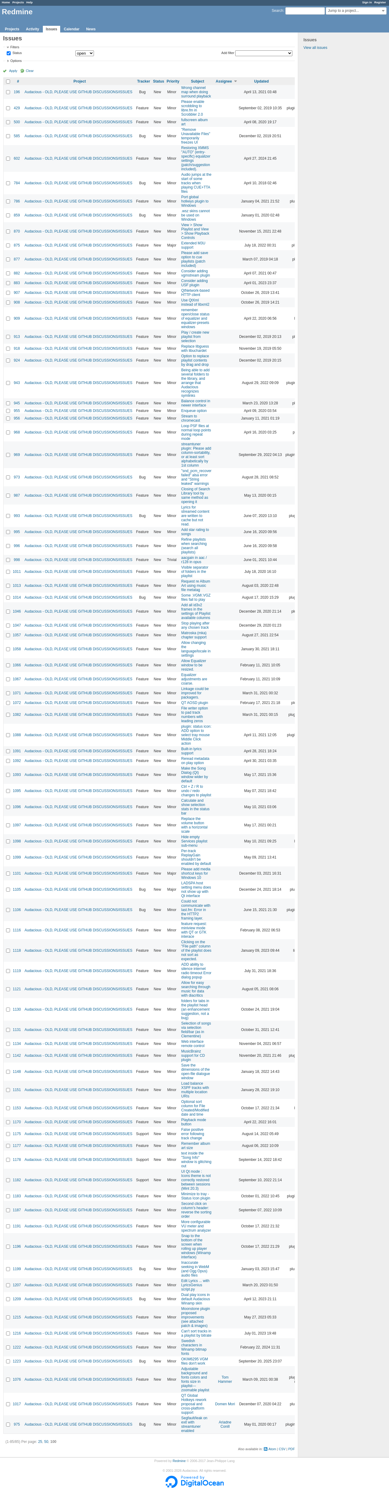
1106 (17, 910)
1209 (17, 1299)
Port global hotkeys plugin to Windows (194, 201)
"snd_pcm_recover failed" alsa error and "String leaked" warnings (196, 477)
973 (17, 477)
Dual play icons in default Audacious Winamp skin (195, 1299)
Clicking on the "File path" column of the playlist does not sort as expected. (196, 950)
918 (17, 348)
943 (17, 383)
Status (17, 53)
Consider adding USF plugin (194, 283)
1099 (17, 857)
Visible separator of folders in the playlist (194, 571)
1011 (17, 572)
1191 (17, 1226)
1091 (17, 751)
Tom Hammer (225, 1379)
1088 (17, 735)
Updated (261, 81)
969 (17, 455)
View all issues (315, 48)
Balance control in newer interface (195, 403)
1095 (17, 791)
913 (17, 337)
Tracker (143, 81)
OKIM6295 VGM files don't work (194, 1361)
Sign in (367, 2)
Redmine (179, 1461)
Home (6, 2)
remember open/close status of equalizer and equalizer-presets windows (195, 318)
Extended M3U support (193, 245)
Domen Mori (225, 1404)
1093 (17, 775)
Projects (18, 2)
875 (17, 245)
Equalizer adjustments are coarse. (194, 679)
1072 (17, 703)
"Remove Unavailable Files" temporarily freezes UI (195, 136)
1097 (17, 825)
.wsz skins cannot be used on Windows (195, 215)
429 (17, 108)
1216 (17, 1333)
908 (17, 302)
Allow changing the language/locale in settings (196, 649)
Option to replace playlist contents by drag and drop (195, 360)
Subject (197, 81)
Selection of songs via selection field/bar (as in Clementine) (196, 1029)
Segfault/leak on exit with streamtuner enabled (194, 1424)
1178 (17, 1160)
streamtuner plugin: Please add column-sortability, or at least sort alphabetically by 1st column (196, 455)
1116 (17, 930)
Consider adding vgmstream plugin (195, 273)
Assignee (224, 81)
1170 (17, 1122)
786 (17, 201)
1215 (17, 1317)
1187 (17, 1210)
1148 (17, 1072)
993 (17, 516)
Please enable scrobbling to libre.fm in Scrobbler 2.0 (192, 108)
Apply (13, 71)
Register (380, 2)
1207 (17, 1285)
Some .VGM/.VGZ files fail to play (196, 597)
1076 (17, 1379)
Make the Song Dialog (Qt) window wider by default (194, 774)
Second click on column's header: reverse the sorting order (196, 1210)
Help (29, 2)
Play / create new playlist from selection (195, 336)
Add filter (227, 53)
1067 (17, 679)
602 (17, 158)
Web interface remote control (193, 1043)
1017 (17, 1404)
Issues (51, 29)
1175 (17, 1134)
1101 (17, 873)
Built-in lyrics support (191, 751)
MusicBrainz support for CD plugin (193, 1055)
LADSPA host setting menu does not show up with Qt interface (196, 889)
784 (17, 183)
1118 (17, 950)
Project (80, 81)
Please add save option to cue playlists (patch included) (194, 259)
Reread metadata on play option (195, 761)
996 (17, 546)
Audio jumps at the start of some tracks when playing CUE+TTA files (196, 183)
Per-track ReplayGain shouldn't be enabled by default (196, 857)
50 (46, 1442)
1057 (17, 635)
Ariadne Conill (225, 1424)
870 (17, 231)
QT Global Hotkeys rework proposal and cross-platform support (193, 1404)
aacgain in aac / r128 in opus (194, 560)
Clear (30, 71)
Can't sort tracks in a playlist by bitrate (196, 1333)
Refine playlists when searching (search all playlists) (194, 545)
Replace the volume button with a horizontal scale (194, 825)
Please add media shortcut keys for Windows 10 (195, 873)
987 (17, 495)
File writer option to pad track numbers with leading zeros (194, 714)
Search (277, 11)
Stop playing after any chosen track (195, 625)
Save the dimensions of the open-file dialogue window (195, 1071)
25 (40, 1442)
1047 (17, 625)
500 (17, 122)
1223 (17, 1361)
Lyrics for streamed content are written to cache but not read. (195, 515)
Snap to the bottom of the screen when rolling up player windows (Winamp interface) (196, 1246)
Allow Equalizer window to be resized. (193, 665)
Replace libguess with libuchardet (195, 348)
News (90, 29)
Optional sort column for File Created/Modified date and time (195, 1108)
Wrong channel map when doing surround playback (196, 92)
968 (17, 432)
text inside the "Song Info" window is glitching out (196, 1159)
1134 (17, 1044)
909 (17, 318)
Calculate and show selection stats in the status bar (195, 806)
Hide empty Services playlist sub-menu (194, 841)
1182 (17, 1180)
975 (17, 1424)
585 (17, 136)
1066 (17, 665)
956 (17, 418)
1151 (17, 1090)
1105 (17, 889)
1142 (17, 1055)
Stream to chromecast (190, 418)
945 (17, 403)
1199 (17, 1269)
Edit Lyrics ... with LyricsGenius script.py (195, 1285)
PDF (291, 1449)
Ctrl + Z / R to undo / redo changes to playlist (196, 790)
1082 (17, 714)
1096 (17, 807)
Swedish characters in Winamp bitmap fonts (193, 1347)
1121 (17, 989)
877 (17, 259)
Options (16, 61)
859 (17, 215)
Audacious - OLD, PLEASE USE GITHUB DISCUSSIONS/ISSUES (79, 92)
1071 (17, 693)
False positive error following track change (192, 1133)
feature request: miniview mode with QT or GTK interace (194, 930)
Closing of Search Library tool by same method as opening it (195, 495)
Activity (32, 29)
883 (17, 283)
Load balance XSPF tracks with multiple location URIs (195, 1089)
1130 (17, 1009)
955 (17, 411)
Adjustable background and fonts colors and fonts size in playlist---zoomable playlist (195, 1379)
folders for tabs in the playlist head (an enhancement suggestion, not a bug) (195, 1009)
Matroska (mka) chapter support (193, 635)
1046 (17, 611)
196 (17, 92)
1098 (17, 841)
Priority (173, 81)
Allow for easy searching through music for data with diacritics (195, 989)
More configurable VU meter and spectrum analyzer (196, 1226)
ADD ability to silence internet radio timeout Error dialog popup (196, 970)
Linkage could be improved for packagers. (195, 693)
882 (17, 273)
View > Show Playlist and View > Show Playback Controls (195, 231)
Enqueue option (194, 411)
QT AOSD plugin (194, 703)
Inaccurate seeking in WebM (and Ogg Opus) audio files (195, 1268)
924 (17, 360)
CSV (282, 1449)
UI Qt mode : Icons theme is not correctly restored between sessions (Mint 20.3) (196, 1180)
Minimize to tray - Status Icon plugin (195, 1196)
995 (17, 532)
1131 (17, 1030)
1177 (17, 1146)
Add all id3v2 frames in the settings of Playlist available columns (195, 611)
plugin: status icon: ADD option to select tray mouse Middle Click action (196, 735)
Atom (272, 1449)
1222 (17, 1347)
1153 (17, 1108)
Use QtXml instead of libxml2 (195, 302)
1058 (17, 649)
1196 (17, 1246)
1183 (17, 1196)
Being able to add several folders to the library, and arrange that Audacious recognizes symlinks (195, 383)
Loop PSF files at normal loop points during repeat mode (196, 432)
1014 (17, 597)
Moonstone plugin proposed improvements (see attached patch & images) (195, 1317)
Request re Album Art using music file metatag (195, 585)
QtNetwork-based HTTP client (195, 292)
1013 (17, 585)
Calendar (71, 29)
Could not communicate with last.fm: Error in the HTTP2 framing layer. (195, 909)
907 (17, 293)
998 (17, 560)
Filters (14, 47)
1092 (17, 761)
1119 (17, 971)
